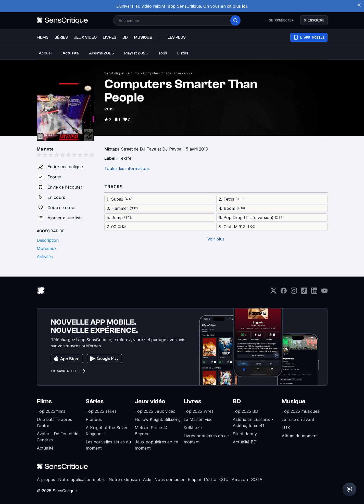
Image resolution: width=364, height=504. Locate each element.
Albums (133, 73)
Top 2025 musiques (300, 411)
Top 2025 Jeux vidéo (155, 411)
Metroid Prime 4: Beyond (151, 430)
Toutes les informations (127, 168)
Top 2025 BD (245, 411)
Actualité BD (245, 441)
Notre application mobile (82, 479)
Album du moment (300, 435)
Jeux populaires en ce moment (156, 445)
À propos (46, 479)
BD (237, 401)
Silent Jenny (245, 433)
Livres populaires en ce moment (206, 438)
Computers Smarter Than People (168, 73)
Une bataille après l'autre (54, 422)
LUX (286, 427)
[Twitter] (273, 292)
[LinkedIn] (314, 292)
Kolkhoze (193, 427)
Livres (192, 401)
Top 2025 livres (199, 411)
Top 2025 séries (101, 411)
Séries (95, 401)
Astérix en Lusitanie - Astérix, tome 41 (253, 422)
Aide (147, 479)
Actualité (45, 448)
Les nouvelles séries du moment (108, 445)
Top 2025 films (51, 411)
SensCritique (114, 73)
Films (44, 401)
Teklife (125, 158)
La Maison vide (198, 419)
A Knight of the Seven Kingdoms (107, 430)
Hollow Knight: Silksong (158, 419)
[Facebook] (284, 292)
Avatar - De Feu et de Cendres (57, 436)
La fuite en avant (298, 419)
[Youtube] (324, 292)
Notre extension (124, 479)
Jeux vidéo (150, 401)
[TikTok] (304, 292)
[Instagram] (294, 292)
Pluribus (94, 419)
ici (244, 6)
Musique (293, 401)
